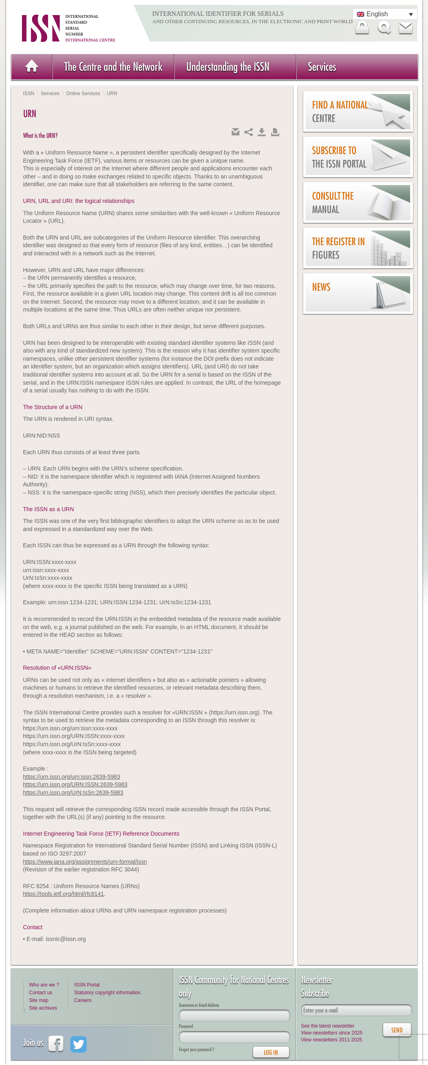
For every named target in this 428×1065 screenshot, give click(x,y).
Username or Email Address (199, 1005)
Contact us (40, 992)
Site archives (43, 1008)
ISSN (29, 93)
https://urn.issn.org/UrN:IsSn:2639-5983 (73, 792)
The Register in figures (338, 248)
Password (186, 1026)
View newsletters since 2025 (332, 1033)
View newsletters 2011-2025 (332, 1040)
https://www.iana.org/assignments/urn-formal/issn (85, 861)
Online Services (83, 93)
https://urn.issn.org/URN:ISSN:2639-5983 (75, 784)
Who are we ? (44, 985)
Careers (83, 1000)
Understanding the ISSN (227, 66)
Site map (38, 1000)
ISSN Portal (87, 985)
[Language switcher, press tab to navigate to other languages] (384, 14)
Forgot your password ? (196, 1049)
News (321, 287)
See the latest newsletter (327, 1026)
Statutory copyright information (107, 992)
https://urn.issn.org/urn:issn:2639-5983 (71, 776)
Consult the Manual (333, 202)
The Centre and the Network (113, 66)
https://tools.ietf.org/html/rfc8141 (63, 894)
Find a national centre (340, 111)
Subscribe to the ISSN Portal (339, 157)
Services (322, 66)
